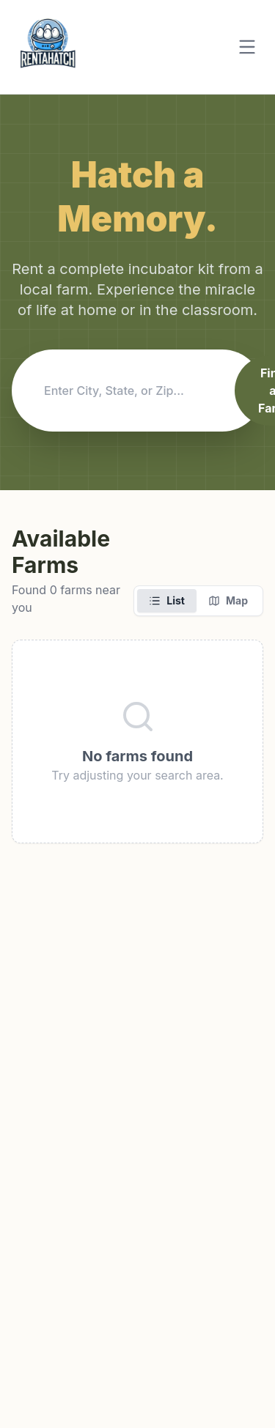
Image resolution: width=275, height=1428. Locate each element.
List (167, 600)
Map (228, 600)
